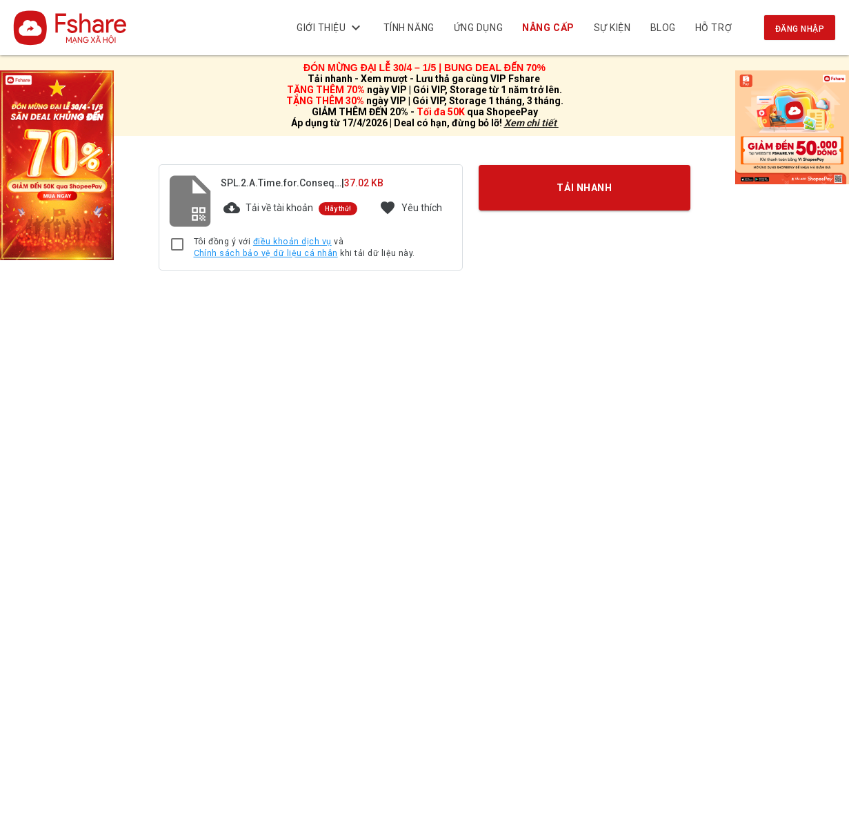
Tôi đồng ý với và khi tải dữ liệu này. (304, 248)
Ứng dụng (478, 27)
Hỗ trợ (713, 27)
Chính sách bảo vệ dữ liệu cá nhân (266, 253)
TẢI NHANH (584, 187)
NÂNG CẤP (549, 27)
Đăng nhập (799, 29)
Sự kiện (612, 27)
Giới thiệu (330, 27)
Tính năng (409, 27)
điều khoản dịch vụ (292, 241)
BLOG (663, 27)
